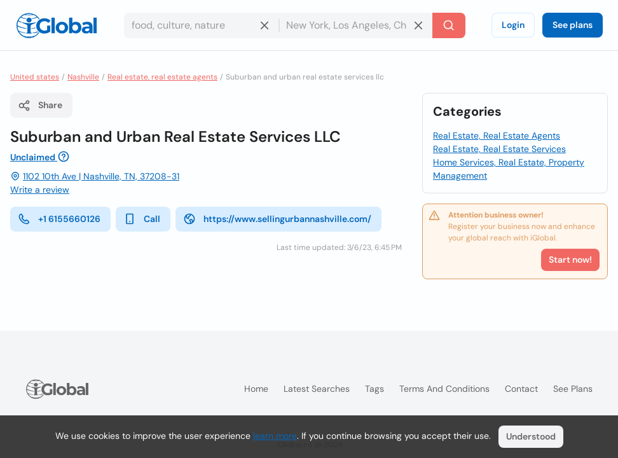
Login (513, 25)
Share (40, 105)
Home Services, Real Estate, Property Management (508, 168)
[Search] (448, 25)
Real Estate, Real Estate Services (499, 149)
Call (141, 218)
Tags (374, 388)
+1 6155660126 (59, 218)
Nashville (83, 77)
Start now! (570, 259)
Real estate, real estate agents (162, 77)
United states (34, 77)
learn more (275, 435)
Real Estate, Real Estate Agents (496, 135)
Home (256, 388)
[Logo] (56, 25)
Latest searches (317, 388)
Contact (521, 388)
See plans (573, 25)
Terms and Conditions (444, 388)
